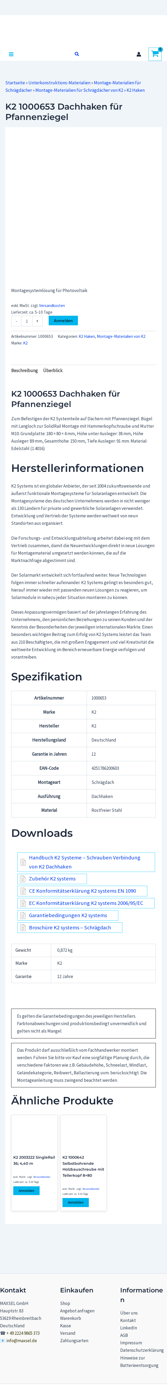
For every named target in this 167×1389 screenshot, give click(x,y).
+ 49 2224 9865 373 (23, 1333)
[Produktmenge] (26, 321)
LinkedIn (128, 1328)
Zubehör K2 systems (52, 878)
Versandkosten (52, 305)
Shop (65, 1303)
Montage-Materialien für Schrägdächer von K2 (79, 90)
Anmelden (63, 320)
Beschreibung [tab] (24, 370)
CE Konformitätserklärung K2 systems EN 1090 (82, 890)
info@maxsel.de (21, 1341)
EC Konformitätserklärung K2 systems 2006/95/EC (86, 903)
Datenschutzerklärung (142, 1350)
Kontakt (128, 1320)
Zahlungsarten (74, 1341)
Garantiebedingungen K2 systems (68, 915)
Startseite (15, 83)
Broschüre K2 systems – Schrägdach (70, 927)
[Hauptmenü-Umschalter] (11, 54)
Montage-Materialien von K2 (121, 336)
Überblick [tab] (52, 370)
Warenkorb (70, 1318)
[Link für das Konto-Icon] (138, 54)
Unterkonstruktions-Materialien (59, 83)
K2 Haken (136, 90)
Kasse (65, 1326)
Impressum (131, 1343)
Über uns (129, 1313)
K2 (25, 343)
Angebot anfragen (77, 1311)
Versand (68, 1333)
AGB (124, 1335)
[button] (77, 54)
